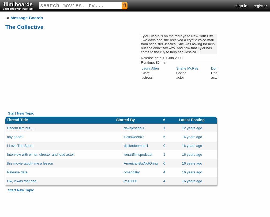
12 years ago (192, 128)
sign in (241, 6)
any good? (15, 137)
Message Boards (26, 18)
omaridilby (132, 172)
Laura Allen (150, 68)
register (260, 6)
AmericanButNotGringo (142, 163)
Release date (17, 172)
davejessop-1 (134, 128)
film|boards (18, 5)
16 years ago (192, 146)
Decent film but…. (21, 128)
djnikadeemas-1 (136, 146)
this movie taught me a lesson (30, 163)
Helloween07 (134, 137)
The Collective (24, 27)
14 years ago (192, 137)
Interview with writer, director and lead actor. (41, 155)
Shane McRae (187, 68)
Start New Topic (21, 113)
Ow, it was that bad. (22, 181)
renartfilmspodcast (138, 155)
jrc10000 (130, 181)
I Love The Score (20, 146)
